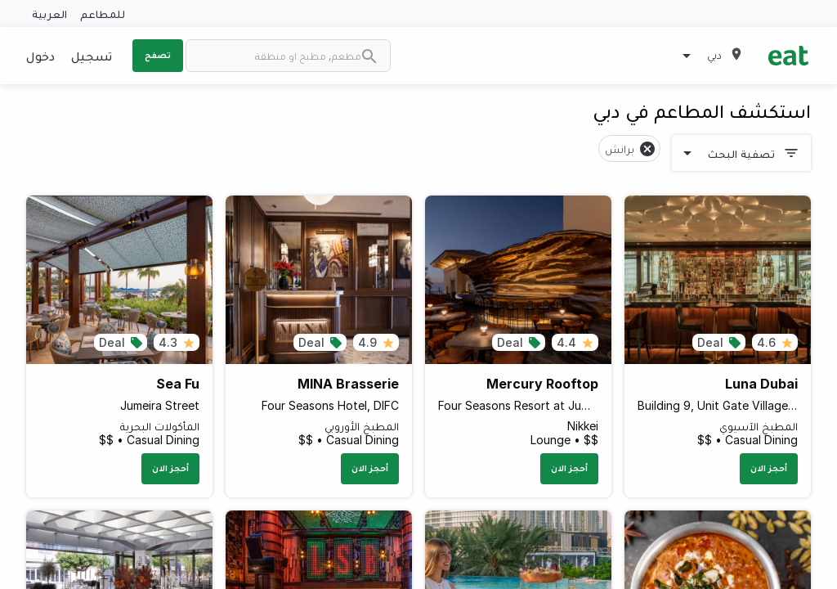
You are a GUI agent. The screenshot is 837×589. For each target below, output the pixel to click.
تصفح (158, 55)
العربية (49, 13)
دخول (40, 55)
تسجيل (91, 55)
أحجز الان (768, 468)
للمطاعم (102, 13)
